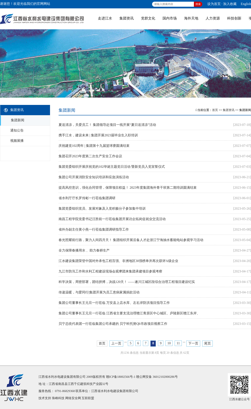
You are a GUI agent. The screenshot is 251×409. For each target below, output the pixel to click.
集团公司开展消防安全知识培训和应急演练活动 (94, 177)
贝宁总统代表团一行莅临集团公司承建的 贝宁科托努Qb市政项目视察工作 (113, 323)
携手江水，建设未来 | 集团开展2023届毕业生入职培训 (98, 135)
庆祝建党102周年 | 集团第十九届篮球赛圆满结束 (94, 145)
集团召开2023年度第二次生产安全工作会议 (90, 156)
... (125, 341)
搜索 (198, 4)
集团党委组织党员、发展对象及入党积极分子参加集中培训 (102, 208)
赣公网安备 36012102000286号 (157, 376)
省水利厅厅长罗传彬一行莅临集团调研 (87, 198)
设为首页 (214, 4)
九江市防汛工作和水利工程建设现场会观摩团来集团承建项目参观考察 (110, 271)
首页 (215, 110)
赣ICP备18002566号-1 (121, 376)
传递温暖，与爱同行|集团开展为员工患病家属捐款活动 (99, 292)
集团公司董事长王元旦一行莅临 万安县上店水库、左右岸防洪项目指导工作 (114, 302)
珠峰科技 (58, 398)
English (246, 4)
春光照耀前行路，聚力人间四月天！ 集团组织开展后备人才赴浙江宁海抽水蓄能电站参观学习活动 (131, 240)
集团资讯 (228, 110)
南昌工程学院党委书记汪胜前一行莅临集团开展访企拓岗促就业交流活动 (112, 219)
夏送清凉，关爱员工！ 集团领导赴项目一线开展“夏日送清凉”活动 (107, 124)
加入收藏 (230, 4)
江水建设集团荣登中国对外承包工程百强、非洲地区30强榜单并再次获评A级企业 (118, 261)
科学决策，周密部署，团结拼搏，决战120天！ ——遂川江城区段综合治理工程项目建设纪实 (127, 282)
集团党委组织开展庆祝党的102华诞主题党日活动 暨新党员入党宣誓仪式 (112, 166)
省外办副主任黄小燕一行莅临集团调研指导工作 (94, 229)
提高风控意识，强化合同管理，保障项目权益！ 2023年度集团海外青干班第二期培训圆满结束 (128, 187)
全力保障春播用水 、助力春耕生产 (84, 250)
